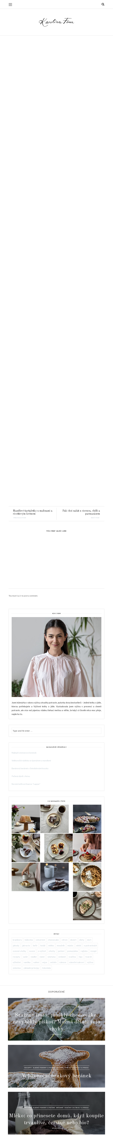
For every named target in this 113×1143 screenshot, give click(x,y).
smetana (52, 956)
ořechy (52, 951)
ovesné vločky (19, 951)
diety (81, 939)
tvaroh (88, 956)
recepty (16, 956)
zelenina (17, 968)
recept (93, 951)
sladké (34, 956)
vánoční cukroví (76, 962)
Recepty (28, 1007)
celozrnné (40, 939)
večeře (53, 962)
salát (25, 956)
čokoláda (46, 968)
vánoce (62, 962)
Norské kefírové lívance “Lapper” (26, 784)
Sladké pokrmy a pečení (44, 1007)
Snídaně (59, 1007)
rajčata (84, 951)
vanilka (27, 962)
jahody (16, 945)
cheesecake (53, 939)
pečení (61, 951)
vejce (44, 962)
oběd (78, 945)
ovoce (32, 951)
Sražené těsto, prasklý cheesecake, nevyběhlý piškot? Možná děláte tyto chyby (56, 1022)
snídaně (62, 956)
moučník (61, 945)
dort (89, 939)
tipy (80, 956)
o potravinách (90, 945)
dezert (73, 939)
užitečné (17, 962)
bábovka (29, 939)
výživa (90, 962)
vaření (36, 962)
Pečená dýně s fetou (21, 776)
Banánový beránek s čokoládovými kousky (30, 768)
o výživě (42, 951)
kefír (35, 945)
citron (64, 939)
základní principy (31, 968)
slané (42, 956)
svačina (72, 956)
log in (19, 596)
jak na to (26, 945)
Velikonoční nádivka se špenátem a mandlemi (31, 760)
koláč (43, 945)
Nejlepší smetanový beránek (24, 752)
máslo (70, 945)
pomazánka (72, 951)
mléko (51, 945)
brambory (17, 939)
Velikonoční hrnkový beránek (57, 1076)
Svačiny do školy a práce (76, 1007)
